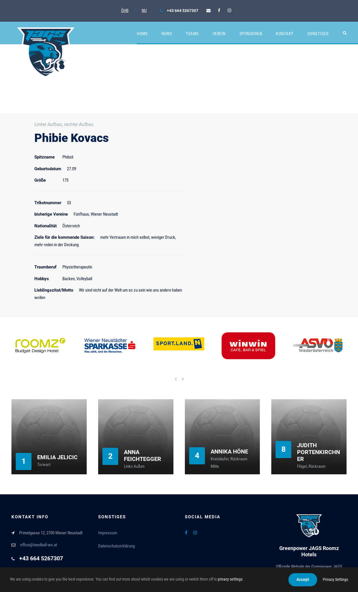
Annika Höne (229, 451)
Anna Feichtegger (142, 455)
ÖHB (124, 10)
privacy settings (230, 579)
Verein (219, 33)
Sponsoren (251, 33)
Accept (302, 579)
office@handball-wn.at (38, 544)
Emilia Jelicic (57, 457)
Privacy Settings (335, 579)
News (166, 33)
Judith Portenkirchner (318, 452)
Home (142, 33)
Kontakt (285, 33)
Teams (192, 33)
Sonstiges (318, 33)
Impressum (107, 532)
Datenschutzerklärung (116, 546)
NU (144, 10)
